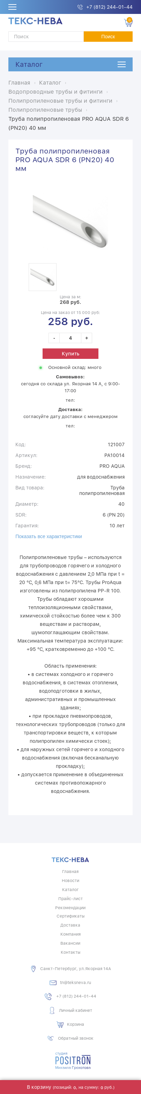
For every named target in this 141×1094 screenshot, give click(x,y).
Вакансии (70, 943)
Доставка (70, 925)
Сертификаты (70, 916)
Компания (70, 934)
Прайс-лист (70, 898)
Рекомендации (70, 907)
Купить (70, 353)
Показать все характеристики (48, 536)
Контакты (70, 952)
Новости (70, 880)
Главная (70, 871)
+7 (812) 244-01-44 (109, 7)
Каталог (29, 64)
